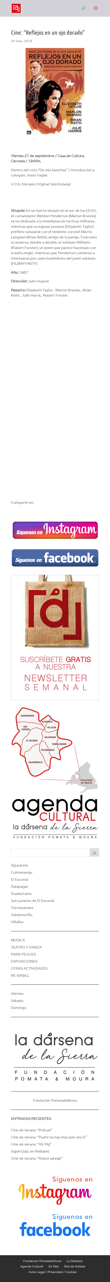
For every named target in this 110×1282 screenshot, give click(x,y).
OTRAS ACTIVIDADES (29, 968)
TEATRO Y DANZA (26, 947)
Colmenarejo (21, 872)
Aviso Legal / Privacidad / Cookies (53, 1272)
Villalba (17, 922)
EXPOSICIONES (24, 961)
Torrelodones (22, 907)
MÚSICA (18, 940)
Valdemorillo (21, 915)
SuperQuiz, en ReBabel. (30, 1151)
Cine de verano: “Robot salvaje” (37, 1158)
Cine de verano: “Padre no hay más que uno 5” (49, 1137)
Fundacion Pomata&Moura (42, 1261)
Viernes (17, 993)
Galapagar (19, 886)
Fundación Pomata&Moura (55, 1100)
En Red (53, 1266)
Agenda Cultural (31, 1266)
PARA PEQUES (23, 954)
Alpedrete (19, 865)
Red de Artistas (74, 1266)
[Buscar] (94, 852)
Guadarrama (21, 893)
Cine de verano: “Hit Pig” (31, 1144)
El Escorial (19, 879)
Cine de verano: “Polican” (31, 1130)
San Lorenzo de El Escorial (32, 900)
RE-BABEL (20, 975)
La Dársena (74, 1261)
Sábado (17, 1000)
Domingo (18, 1007)
